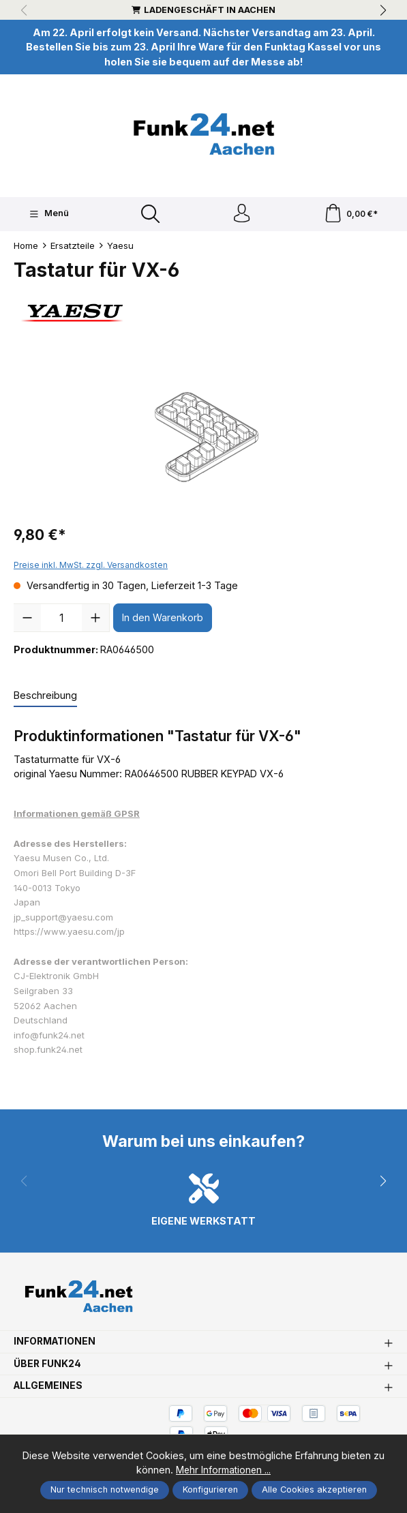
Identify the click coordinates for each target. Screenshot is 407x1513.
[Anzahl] (61, 619)
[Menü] (48, 215)
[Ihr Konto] (241, 215)
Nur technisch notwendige (104, 1489)
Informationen (58, 1348)
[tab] (45, 698)
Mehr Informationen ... (223, 1470)
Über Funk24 (49, 1370)
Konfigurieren (210, 1489)
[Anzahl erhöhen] (95, 619)
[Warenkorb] (350, 215)
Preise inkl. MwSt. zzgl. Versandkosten (91, 568)
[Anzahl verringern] (27, 619)
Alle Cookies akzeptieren (314, 1489)
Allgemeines (49, 1393)
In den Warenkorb (162, 620)
